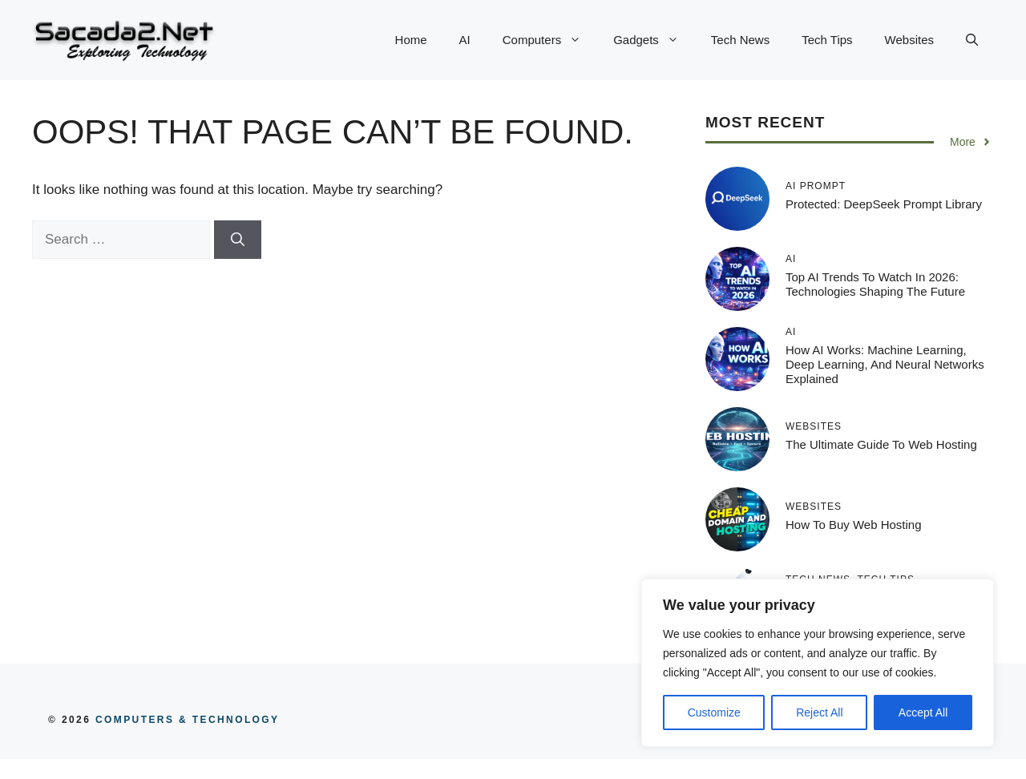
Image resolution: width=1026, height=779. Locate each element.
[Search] (237, 239)
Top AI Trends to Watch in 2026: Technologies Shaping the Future (875, 284)
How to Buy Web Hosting (854, 524)
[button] (972, 40)
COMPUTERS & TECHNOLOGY (185, 719)
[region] (817, 663)
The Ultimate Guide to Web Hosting (881, 444)
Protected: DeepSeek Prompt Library (884, 204)
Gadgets (654, 40)
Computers (550, 40)
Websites (909, 39)
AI (465, 39)
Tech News (740, 39)
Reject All (819, 712)
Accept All (923, 712)
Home (411, 39)
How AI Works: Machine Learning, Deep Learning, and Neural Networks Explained (885, 364)
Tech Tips (827, 39)
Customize (714, 712)
